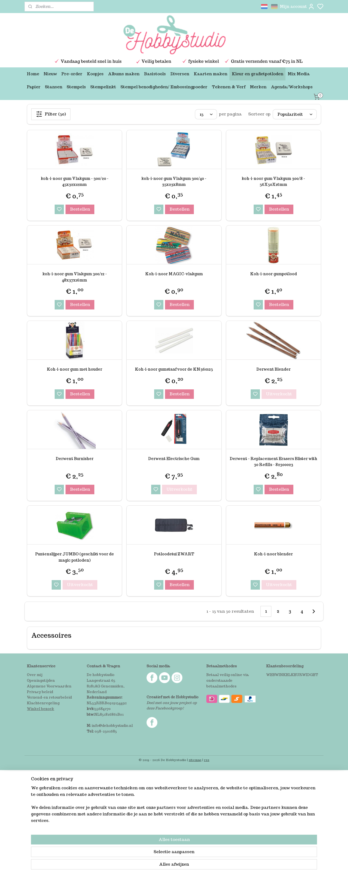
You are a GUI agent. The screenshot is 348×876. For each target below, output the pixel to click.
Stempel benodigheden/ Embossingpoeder (163, 86)
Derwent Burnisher (75, 458)
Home (33, 73)
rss (206, 760)
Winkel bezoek (40, 708)
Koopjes (95, 73)
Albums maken (123, 73)
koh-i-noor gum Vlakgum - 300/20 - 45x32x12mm (74, 181)
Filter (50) (51, 114)
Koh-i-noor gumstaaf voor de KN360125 (174, 369)
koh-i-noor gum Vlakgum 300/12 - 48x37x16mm (74, 276)
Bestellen (80, 209)
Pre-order (71, 73)
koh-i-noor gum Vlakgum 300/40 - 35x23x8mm (173, 181)
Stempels (76, 86)
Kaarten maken (210, 73)
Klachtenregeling (43, 703)
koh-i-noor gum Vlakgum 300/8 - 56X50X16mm (273, 181)
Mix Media (299, 73)
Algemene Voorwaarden (49, 686)
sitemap (195, 760)
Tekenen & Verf (229, 86)
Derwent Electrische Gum (174, 458)
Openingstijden (41, 680)
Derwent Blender (273, 369)
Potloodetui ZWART (174, 554)
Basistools (155, 73)
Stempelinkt (103, 86)
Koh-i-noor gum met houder (74, 369)
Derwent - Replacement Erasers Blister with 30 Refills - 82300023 (273, 461)
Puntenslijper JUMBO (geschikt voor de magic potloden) (74, 557)
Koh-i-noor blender (273, 554)
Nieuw (50, 73)
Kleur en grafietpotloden (257, 73)
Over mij (34, 674)
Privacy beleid (40, 692)
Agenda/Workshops (292, 86)
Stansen (53, 86)
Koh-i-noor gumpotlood (273, 273)
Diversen (179, 73)
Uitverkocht (279, 393)
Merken (258, 86)
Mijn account (297, 6)
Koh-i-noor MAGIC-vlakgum (174, 273)
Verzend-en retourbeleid (49, 697)
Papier (34, 86)
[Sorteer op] (294, 114)
